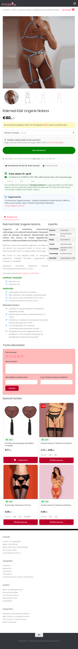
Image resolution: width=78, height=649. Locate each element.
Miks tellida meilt (10, 598)
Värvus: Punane (11, 132)
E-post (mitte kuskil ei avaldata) (54, 377)
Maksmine (7, 568)
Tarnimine (7, 571)
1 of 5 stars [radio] (7, 356)
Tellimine (6, 565)
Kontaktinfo (7, 601)
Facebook (11, 622)
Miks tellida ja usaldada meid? (16, 616)
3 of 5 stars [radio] (14, 356)
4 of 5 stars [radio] (18, 356)
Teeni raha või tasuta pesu (14, 619)
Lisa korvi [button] (23, 460)
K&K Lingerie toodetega (28, 273)
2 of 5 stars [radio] (10, 356)
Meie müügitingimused (13, 589)
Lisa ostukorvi (39, 150)
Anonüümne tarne (11, 595)
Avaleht (6, 10)
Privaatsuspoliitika (10, 592)
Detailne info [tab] (11, 217)
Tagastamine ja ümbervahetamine (18, 577)
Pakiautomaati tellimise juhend (16, 613)
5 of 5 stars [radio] (22, 356)
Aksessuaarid (24, 10)
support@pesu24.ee (14, 205)
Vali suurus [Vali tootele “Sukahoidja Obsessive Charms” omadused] (21, 522)
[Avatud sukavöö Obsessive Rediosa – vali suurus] (56, 516)
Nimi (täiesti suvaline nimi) (16, 377)
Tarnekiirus (7, 574)
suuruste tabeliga (54, 142)
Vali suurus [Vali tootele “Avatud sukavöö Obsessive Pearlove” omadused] (57, 460)
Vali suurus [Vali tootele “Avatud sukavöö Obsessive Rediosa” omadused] (57, 522)
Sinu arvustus (11, 361)
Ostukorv (68, 10)
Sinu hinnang (11, 352)
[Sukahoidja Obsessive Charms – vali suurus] (20, 516)
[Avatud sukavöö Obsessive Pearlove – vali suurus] (56, 455)
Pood (14, 10)
